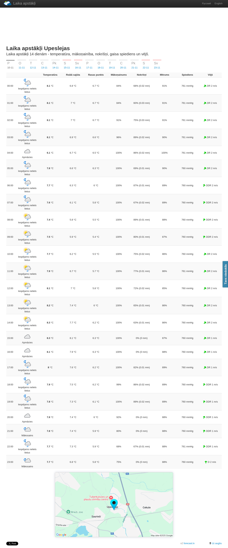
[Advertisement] (114, 25)
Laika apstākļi (20, 3)
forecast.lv (189, 543)
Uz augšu (215, 543)
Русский (206, 3)
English (218, 3)
